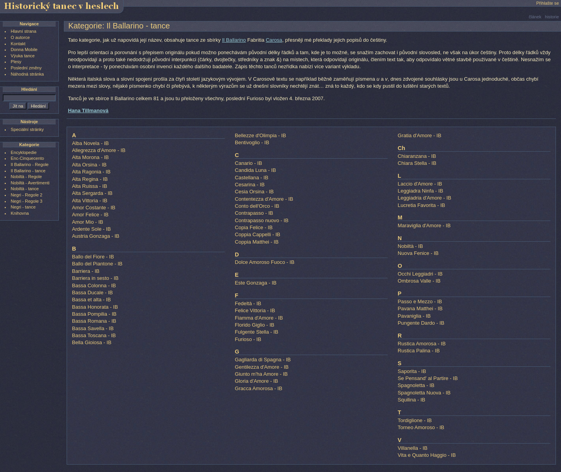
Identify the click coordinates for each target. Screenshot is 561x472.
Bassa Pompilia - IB (94, 314)
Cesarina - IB (250, 184)
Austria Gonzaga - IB (96, 236)
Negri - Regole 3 (26, 201)
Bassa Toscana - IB (94, 335)
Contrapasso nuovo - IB (262, 220)
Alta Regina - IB (90, 179)
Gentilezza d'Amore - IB (262, 367)
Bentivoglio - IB (252, 142)
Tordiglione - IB (415, 420)
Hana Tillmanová (88, 110)
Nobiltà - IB (410, 246)
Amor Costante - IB (93, 207)
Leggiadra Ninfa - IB (420, 191)
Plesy (16, 61)
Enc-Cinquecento (27, 158)
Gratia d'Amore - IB (419, 135)
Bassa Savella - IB (93, 328)
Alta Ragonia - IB (91, 172)
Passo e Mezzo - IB (420, 301)
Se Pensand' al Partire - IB (428, 378)
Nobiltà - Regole (26, 176)
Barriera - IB (86, 271)
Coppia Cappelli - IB (257, 234)
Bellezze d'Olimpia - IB (260, 135)
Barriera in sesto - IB (95, 278)
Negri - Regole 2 (26, 195)
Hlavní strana (24, 31)
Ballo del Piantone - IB (97, 264)
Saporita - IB (412, 371)
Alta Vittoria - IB (90, 200)
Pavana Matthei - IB (420, 308)
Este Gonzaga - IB (256, 283)
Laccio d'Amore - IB (420, 184)
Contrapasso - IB (254, 213)
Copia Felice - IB (254, 227)
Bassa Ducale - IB (92, 292)
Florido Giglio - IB (254, 325)
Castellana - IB (251, 177)
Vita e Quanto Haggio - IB (427, 455)
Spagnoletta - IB (416, 385)
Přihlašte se (547, 3)
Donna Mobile (24, 49)
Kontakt (18, 43)
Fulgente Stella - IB (257, 332)
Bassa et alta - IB (91, 299)
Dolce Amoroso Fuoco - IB (265, 262)
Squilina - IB (411, 400)
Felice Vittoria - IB (255, 310)
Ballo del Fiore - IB (93, 257)
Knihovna (20, 213)
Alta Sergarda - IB (92, 193)
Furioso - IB (248, 339)
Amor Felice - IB (90, 214)
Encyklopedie (24, 152)
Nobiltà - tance (25, 188)
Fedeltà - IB (248, 303)
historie (552, 16)
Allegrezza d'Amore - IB (98, 150)
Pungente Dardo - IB (421, 323)
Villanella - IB (412, 448)
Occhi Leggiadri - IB (420, 274)
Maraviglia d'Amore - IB (424, 225)
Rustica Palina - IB (419, 351)
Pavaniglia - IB (414, 316)
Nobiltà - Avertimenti (30, 182)
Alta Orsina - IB (89, 165)
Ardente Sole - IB (91, 229)
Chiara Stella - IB (417, 163)
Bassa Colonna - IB (94, 285)
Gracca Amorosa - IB (258, 388)
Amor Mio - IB (87, 222)
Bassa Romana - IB (94, 321)
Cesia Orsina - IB (254, 191)
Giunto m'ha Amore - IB (261, 374)
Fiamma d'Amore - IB (259, 318)
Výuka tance (23, 55)
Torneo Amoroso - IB (421, 427)
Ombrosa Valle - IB (419, 281)
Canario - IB (248, 163)
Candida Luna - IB (255, 170)
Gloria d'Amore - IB (256, 381)
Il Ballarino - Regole (30, 164)
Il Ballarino (234, 40)
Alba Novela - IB (90, 143)
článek (535, 16)
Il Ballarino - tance (28, 170)
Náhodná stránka (27, 74)
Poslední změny (26, 67)
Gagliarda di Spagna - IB (263, 359)
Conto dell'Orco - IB (257, 206)
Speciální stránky (27, 129)
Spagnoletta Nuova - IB (424, 393)
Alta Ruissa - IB (89, 186)
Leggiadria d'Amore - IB (424, 198)
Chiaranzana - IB (417, 156)
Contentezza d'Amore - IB (264, 199)
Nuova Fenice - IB (418, 253)
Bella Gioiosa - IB (91, 342)
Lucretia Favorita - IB (421, 205)
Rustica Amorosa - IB (422, 343)
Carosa (274, 40)
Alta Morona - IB (90, 157)
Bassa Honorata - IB (95, 307)
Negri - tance (23, 207)
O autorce (20, 37)
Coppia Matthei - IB (257, 242)
